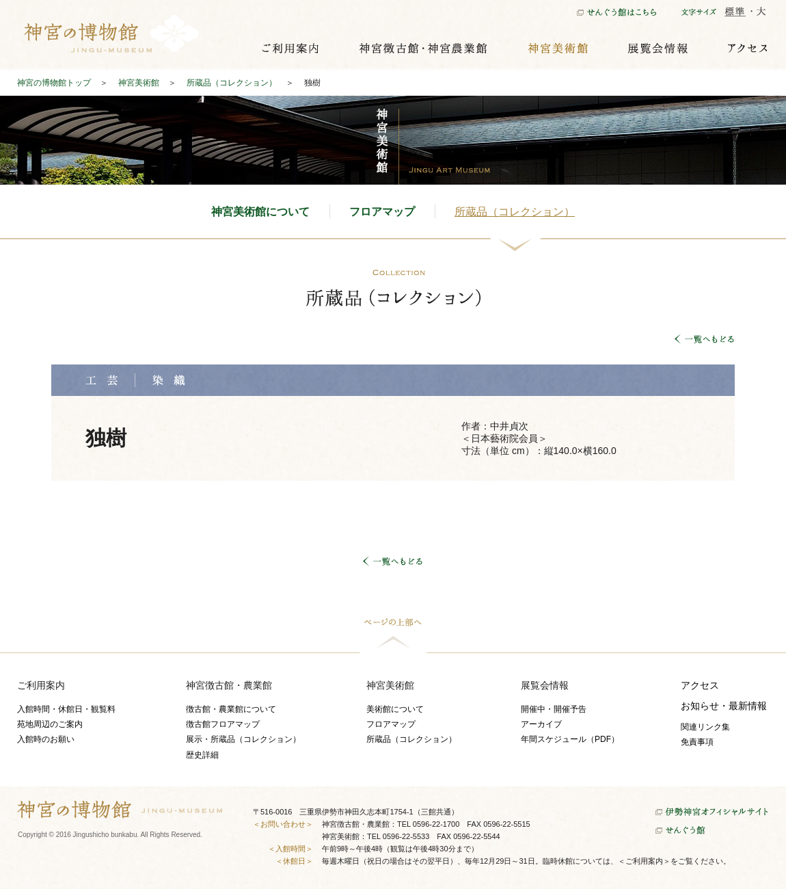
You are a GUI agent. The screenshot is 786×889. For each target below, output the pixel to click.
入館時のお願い (45, 739)
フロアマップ (382, 211)
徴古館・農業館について (231, 709)
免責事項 (697, 742)
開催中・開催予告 (553, 709)
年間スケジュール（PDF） (570, 739)
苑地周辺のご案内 (50, 724)
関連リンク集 (705, 727)
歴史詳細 (202, 755)
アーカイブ (541, 724)
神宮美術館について (260, 211)
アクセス (700, 685)
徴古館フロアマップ (223, 724)
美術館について (395, 709)
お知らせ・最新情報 (724, 705)
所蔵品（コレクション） (515, 211)
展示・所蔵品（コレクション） (243, 739)
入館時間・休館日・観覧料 (66, 709)
